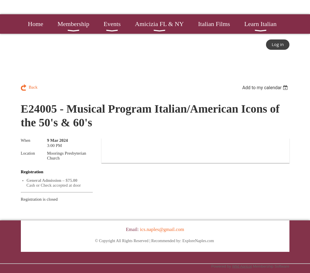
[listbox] (265, 87)
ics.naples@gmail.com (162, 229)
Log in (278, 44)
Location (28, 153)
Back (33, 87)
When (25, 140)
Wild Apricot (242, 266)
